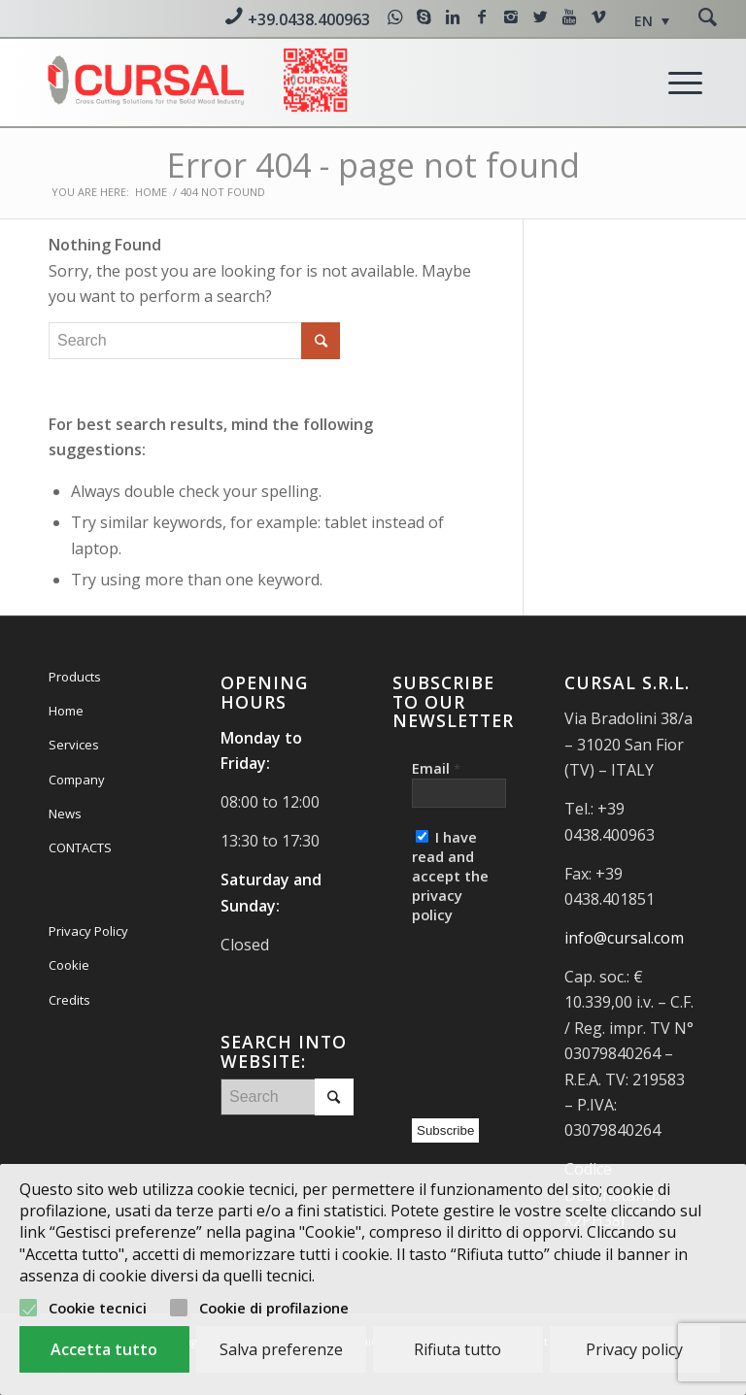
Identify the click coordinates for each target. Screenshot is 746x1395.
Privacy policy (634, 1349)
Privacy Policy (88, 931)
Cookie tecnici (98, 1307)
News (65, 813)
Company (77, 779)
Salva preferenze (281, 1349)
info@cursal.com (624, 937)
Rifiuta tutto (457, 1349)
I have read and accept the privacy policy (450, 875)
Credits (69, 1000)
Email (436, 768)
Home (151, 191)
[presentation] (491, 1016)
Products (75, 676)
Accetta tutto (104, 1349)
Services (74, 744)
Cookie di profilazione (274, 1307)
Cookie (69, 965)
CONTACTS (80, 847)
